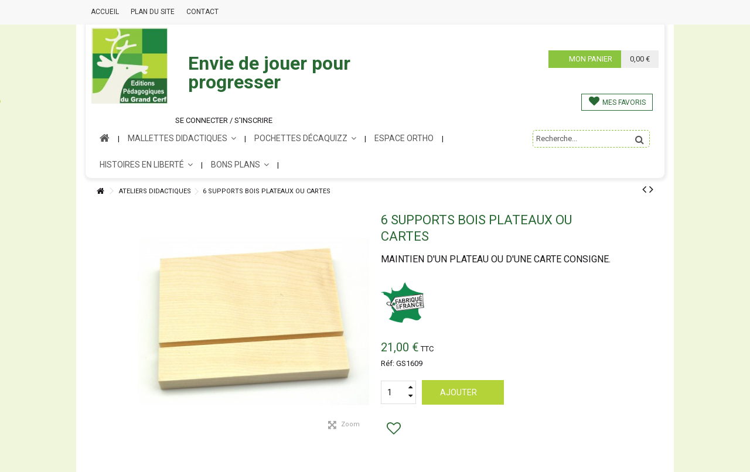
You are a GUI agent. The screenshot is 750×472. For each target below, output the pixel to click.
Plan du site (153, 12)
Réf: (387, 363)
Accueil (105, 12)
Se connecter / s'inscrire (223, 120)
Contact (202, 12)
